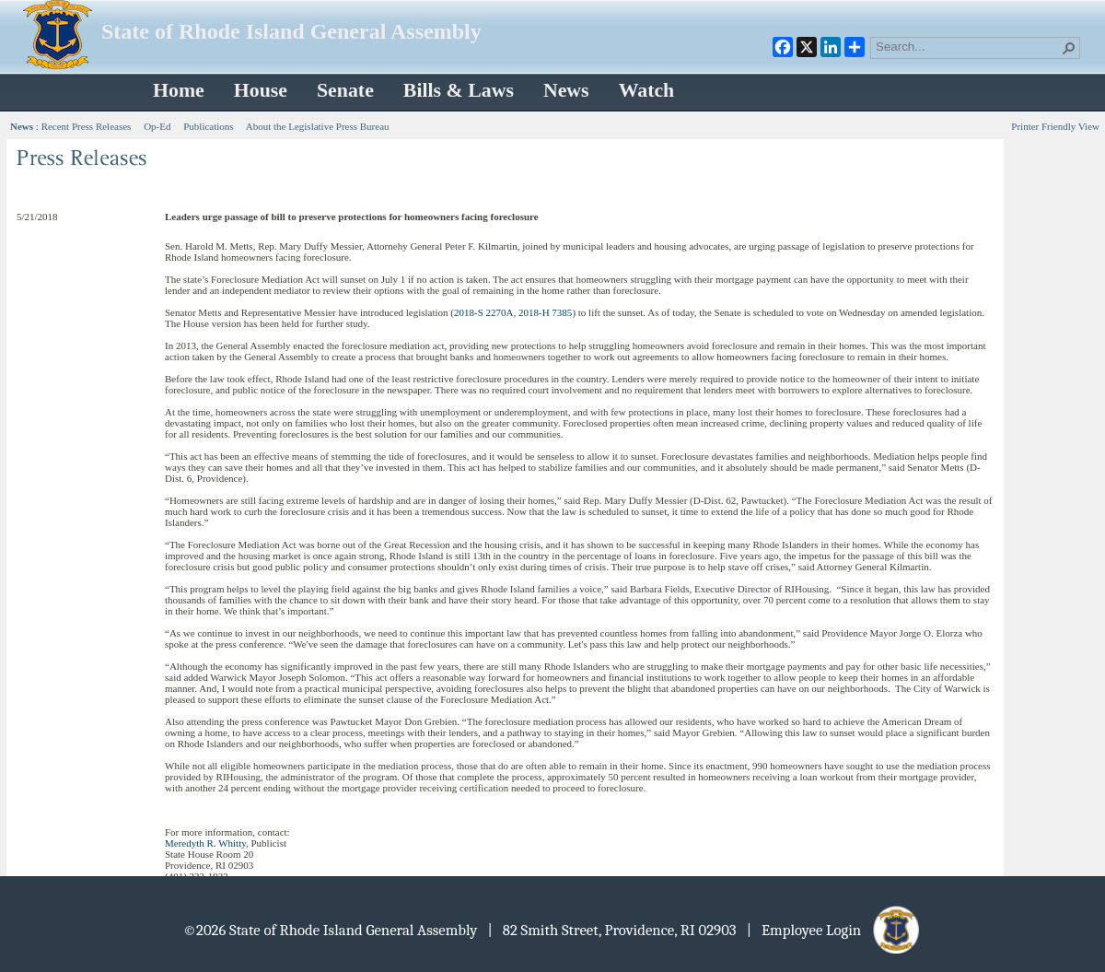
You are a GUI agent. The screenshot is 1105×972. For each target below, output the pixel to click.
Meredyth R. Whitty (205, 843)
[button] (1069, 48)
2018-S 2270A (483, 312)
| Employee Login (835, 930)
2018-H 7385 (545, 312)
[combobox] (968, 46)
